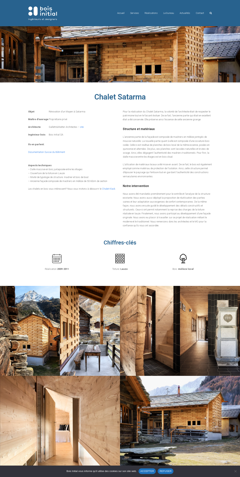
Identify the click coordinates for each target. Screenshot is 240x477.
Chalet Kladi (108, 188)
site (82, 127)
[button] (211, 13)
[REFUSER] (235, 471)
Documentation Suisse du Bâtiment (46, 152)
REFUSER (166, 471)
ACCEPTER (147, 471)
